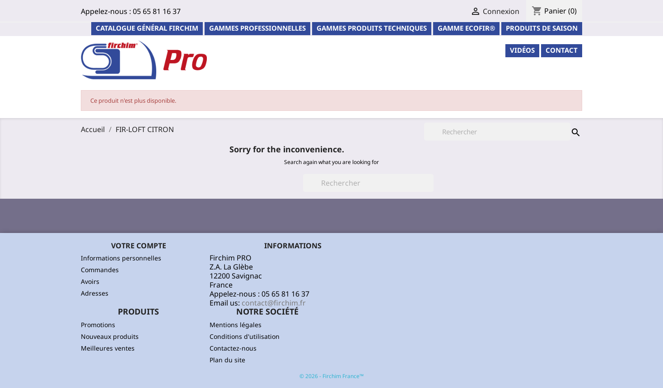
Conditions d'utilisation (245, 336)
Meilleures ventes (108, 348)
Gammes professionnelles (257, 27)
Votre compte (138, 246)
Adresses (94, 293)
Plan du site (227, 360)
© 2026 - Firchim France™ (331, 376)
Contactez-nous (233, 348)
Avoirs (90, 281)
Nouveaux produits (110, 336)
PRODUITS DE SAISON (542, 27)
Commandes (100, 269)
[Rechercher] (368, 183)
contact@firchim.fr (274, 303)
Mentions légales (235, 324)
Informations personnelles (121, 258)
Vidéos (522, 50)
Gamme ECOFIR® (466, 27)
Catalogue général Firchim (147, 27)
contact (562, 50)
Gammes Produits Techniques (372, 27)
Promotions (98, 324)
